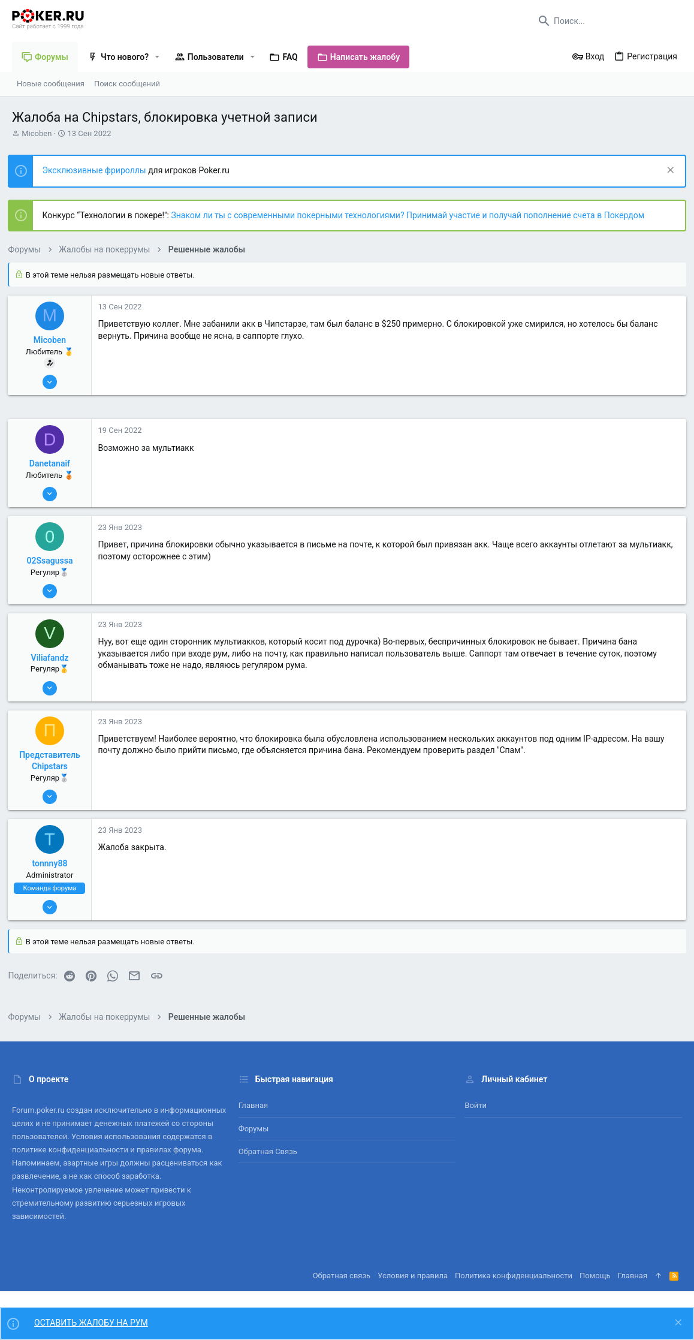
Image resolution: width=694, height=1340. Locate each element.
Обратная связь (268, 1151)
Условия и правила (413, 1275)
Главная (253, 1105)
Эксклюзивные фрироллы (99, 170)
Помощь (595, 1275)
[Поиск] (607, 21)
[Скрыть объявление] (665, 171)
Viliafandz (54, 658)
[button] (157, 57)
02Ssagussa (54, 560)
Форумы (254, 1128)
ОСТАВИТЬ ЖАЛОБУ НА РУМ (91, 1322)
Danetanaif (53, 463)
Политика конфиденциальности (513, 1275)
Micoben (37, 133)
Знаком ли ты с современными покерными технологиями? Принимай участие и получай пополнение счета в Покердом (411, 215)
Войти (475, 1105)
